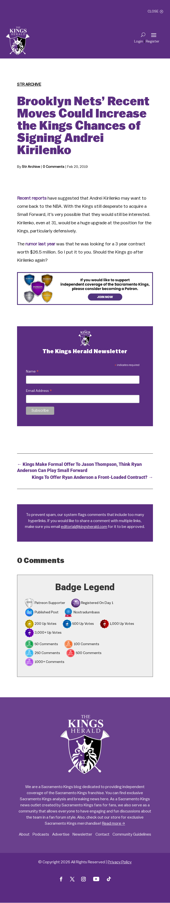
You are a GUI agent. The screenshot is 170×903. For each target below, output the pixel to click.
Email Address (39, 391)
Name (32, 372)
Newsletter (82, 834)
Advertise (60, 834)
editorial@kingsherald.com (84, 527)
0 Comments (53, 167)
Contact (102, 834)
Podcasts (41, 834)
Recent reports (32, 198)
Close (153, 11)
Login (138, 41)
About (24, 834)
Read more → (113, 823)
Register (152, 41)
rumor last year (40, 244)
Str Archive (29, 84)
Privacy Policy (120, 862)
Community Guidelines (131, 834)
